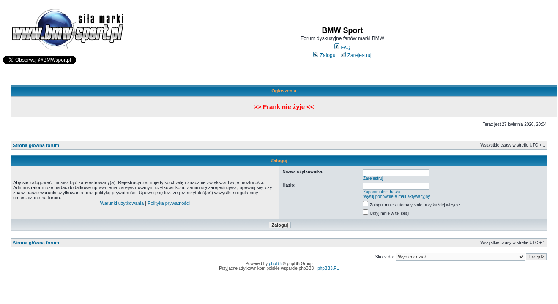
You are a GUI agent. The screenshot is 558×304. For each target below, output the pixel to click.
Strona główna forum (36, 145)
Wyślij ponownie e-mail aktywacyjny (396, 196)
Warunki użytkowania (122, 203)
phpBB (275, 263)
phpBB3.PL (328, 268)
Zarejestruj (356, 55)
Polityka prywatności (169, 203)
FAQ (342, 47)
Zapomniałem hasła (381, 192)
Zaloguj (324, 55)
